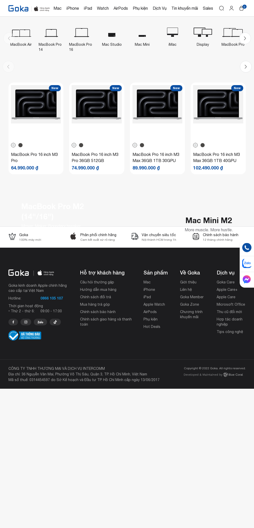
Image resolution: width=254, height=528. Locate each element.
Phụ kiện (140, 8)
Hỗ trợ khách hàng (102, 412)
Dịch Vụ (160, 8)
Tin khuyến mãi (184, 8)
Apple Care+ (227, 429)
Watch (103, 8)
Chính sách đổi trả (95, 436)
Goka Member (192, 436)
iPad (88, 8)
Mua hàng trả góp (95, 444)
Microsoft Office (231, 444)
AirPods (121, 8)
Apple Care (226, 436)
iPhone (73, 8)
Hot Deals (151, 466)
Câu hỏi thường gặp (97, 421)
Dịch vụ (226, 412)
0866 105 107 (51, 437)
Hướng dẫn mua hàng (98, 429)
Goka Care (226, 421)
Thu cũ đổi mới (229, 451)
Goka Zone (189, 444)
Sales (208, 8)
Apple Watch (154, 444)
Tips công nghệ (230, 471)
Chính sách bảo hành (98, 451)
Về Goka (190, 412)
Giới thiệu (188, 421)
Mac (57, 8)
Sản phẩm (155, 412)
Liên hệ (186, 429)
